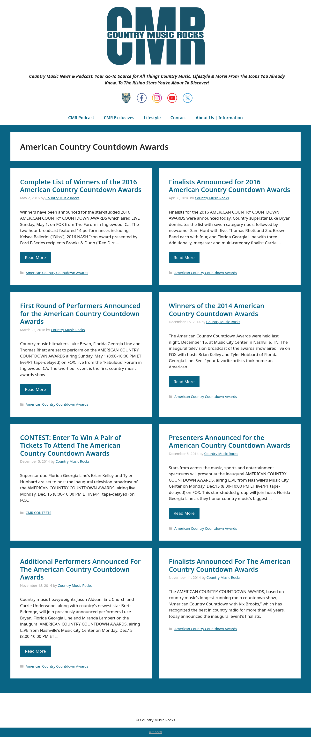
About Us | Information (219, 117)
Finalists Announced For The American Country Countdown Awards (229, 565)
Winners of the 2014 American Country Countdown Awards (216, 309)
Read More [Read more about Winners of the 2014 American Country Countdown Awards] (184, 381)
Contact (178, 117)
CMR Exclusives (119, 117)
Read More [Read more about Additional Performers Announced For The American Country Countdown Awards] (35, 651)
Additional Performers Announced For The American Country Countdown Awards (80, 569)
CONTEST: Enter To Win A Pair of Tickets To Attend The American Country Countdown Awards (70, 445)
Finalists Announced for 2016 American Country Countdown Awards (229, 185)
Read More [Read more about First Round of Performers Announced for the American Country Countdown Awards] (35, 389)
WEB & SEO (155, 732)
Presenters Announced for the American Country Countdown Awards (229, 441)
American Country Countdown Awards (57, 272)
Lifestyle (152, 117)
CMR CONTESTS (38, 512)
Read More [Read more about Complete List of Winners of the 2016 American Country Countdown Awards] (35, 257)
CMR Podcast (81, 117)
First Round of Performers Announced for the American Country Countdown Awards (80, 313)
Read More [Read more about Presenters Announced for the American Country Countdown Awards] (184, 513)
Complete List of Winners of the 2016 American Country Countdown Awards (80, 185)
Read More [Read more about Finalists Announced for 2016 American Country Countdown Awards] (184, 257)
